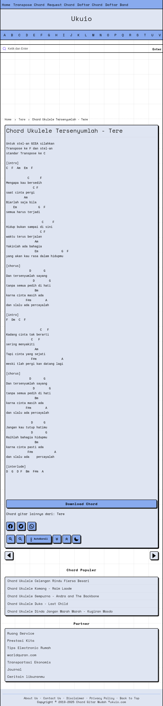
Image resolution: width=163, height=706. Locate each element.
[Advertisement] (81, 85)
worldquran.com (21, 654)
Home (6, 4)
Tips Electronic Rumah (29, 647)
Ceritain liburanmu (26, 676)
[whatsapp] (31, 526)
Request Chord (60, 4)
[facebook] (10, 526)
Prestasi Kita (20, 640)
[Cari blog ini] (81, 48)
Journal (14, 669)
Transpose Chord (28, 4)
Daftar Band (116, 4)
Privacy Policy (102, 698)
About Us (31, 698)
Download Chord (81, 503)
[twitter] (21, 526)
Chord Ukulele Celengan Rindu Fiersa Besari (48, 580)
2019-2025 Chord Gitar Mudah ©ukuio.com (92, 702)
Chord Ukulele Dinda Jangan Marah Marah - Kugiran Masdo (60, 611)
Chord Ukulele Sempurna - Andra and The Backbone (53, 596)
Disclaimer (75, 698)
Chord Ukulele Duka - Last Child (37, 603)
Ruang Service (20, 633)
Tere (61, 513)
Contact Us (52, 698)
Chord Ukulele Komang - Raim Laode (39, 588)
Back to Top (129, 698)
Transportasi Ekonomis (29, 662)
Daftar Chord (89, 4)
